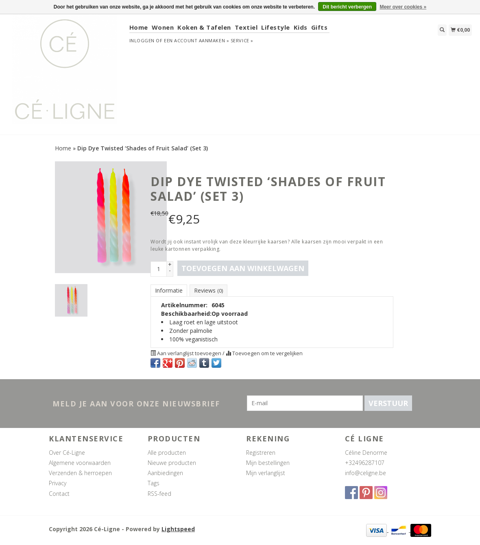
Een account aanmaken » (196, 40)
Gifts (319, 27)
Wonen (163, 27)
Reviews (208, 290)
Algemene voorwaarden (80, 463)
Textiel (246, 27)
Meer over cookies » (403, 7)
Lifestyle (275, 27)
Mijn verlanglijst (265, 473)
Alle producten (167, 452)
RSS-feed (159, 493)
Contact (59, 493)
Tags (153, 483)
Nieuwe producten (172, 463)
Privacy (57, 483)
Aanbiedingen (165, 473)
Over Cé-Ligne (67, 452)
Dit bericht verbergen (347, 7)
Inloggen (142, 40)
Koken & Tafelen (204, 27)
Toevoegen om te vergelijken (264, 353)
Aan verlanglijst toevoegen (187, 353)
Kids (301, 27)
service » (242, 40)
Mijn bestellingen (268, 463)
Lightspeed (178, 529)
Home (138, 27)
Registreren (260, 452)
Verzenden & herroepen (80, 473)
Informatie (169, 290)
